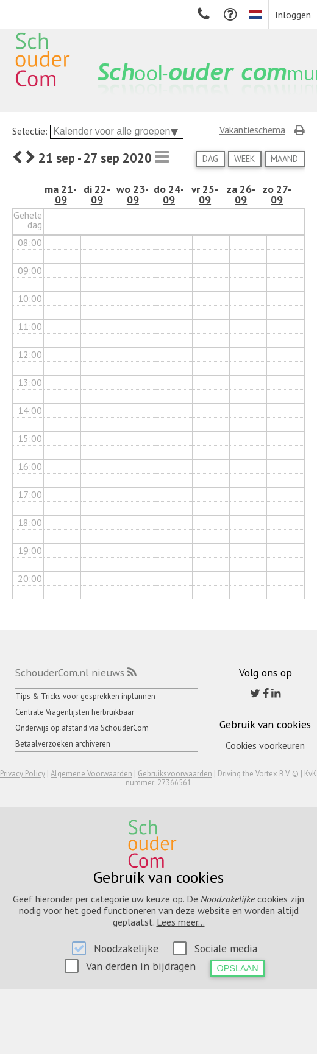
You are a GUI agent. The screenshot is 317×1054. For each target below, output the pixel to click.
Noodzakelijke (126, 948)
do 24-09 (169, 194)
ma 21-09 (61, 194)
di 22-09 (97, 194)
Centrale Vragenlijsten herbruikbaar (74, 712)
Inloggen (293, 15)
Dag (210, 158)
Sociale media (225, 948)
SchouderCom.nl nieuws (69, 673)
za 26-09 (240, 194)
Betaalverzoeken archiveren (62, 744)
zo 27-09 (276, 194)
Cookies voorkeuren (265, 745)
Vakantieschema (252, 130)
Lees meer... (181, 922)
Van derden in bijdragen (141, 966)
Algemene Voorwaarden (91, 773)
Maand (284, 158)
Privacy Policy (22, 773)
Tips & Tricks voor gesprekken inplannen (85, 696)
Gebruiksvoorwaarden (175, 773)
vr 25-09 (204, 194)
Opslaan (237, 968)
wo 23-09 (132, 194)
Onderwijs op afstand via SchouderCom (82, 728)
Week (244, 158)
